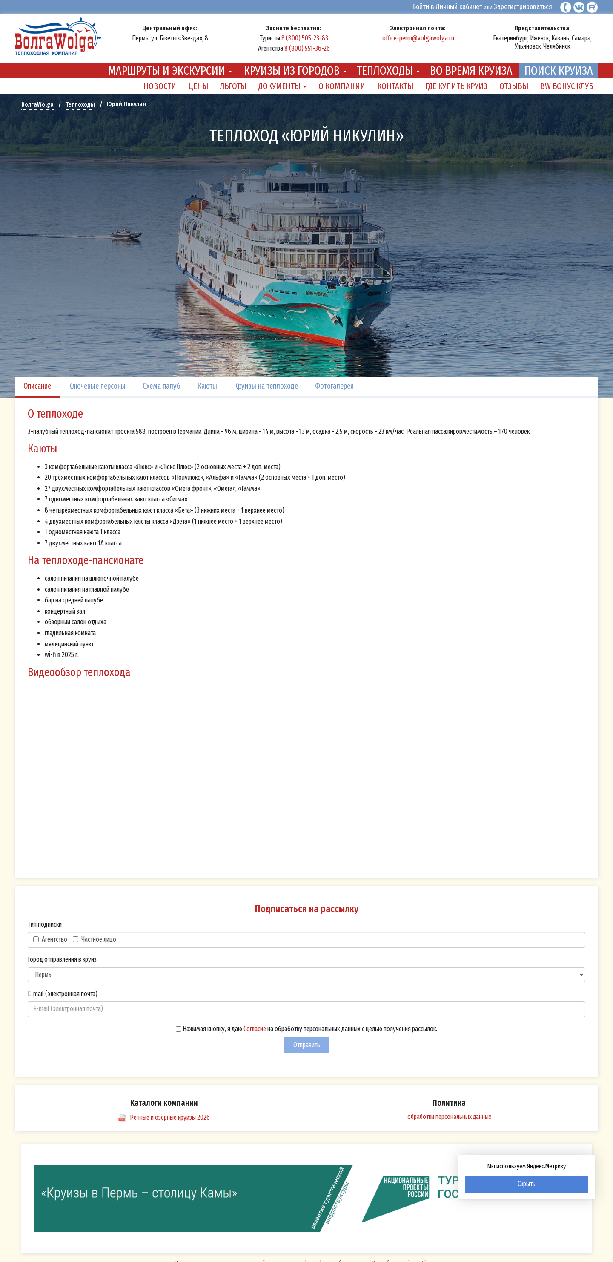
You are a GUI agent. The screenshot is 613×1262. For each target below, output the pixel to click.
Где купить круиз (456, 80)
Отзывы (513, 80)
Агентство (50, 933)
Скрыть (527, 1184)
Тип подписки (45, 918)
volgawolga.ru (316, 1257)
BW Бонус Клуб (566, 80)
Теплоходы (388, 65)
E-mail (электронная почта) (62, 988)
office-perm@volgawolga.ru (418, 37)
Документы (282, 80)
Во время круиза (471, 65)
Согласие (254, 1023)
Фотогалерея (334, 380)
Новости (159, 80)
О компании (341, 80)
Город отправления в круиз (62, 953)
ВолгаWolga (37, 98)
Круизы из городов (295, 65)
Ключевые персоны (97, 380)
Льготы (233, 80)
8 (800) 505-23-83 (304, 37)
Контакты (395, 80)
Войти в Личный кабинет (458, 6)
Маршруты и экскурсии (170, 65)
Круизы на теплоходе (266, 380)
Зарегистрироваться (526, 6)
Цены (198, 80)
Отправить (306, 1039)
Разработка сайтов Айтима (405, 1257)
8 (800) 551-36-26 (307, 47)
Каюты (207, 380)
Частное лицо (94, 933)
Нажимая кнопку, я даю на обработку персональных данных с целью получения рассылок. (306, 1023)
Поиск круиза (558, 65)
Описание (37, 380)
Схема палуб (161, 380)
